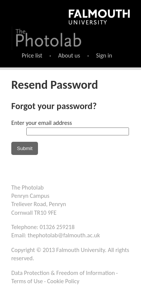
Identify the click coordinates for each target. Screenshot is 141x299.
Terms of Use (27, 281)
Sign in (104, 55)
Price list (32, 55)
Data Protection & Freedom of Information (63, 272)
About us (69, 55)
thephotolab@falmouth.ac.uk (64, 235)
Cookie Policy (63, 281)
